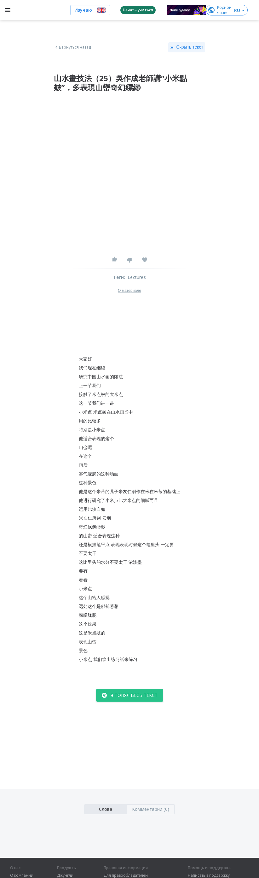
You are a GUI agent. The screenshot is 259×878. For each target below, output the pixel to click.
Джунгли (65, 875)
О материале (129, 290)
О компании (21, 875)
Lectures (137, 277)
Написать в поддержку (209, 875)
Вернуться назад (72, 47)
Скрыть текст (186, 47)
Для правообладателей (126, 875)
